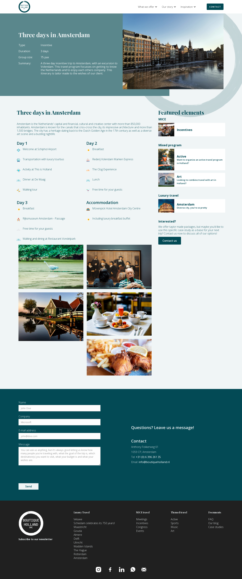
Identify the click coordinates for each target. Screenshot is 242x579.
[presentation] (30, 473)
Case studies (216, 527)
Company (10, 416)
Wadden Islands (83, 546)
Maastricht (80, 527)
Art (172, 531)
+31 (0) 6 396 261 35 (162, 457)
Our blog (213, 523)
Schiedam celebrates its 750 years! (94, 523)
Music (174, 527)
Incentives (142, 523)
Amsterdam (80, 558)
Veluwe (78, 519)
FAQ (210, 519)
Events (140, 531)
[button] (147, 7)
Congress (142, 527)
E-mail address (13, 430)
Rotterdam (80, 554)
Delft (76, 538)
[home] (24, 7)
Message (10, 444)
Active (174, 519)
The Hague (80, 550)
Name (8, 402)
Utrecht (78, 542)
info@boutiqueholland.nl (167, 462)
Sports (175, 523)
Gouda (78, 531)
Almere (78, 534)
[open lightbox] (50, 267)
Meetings (141, 519)
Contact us (170, 241)
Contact (215, 6)
